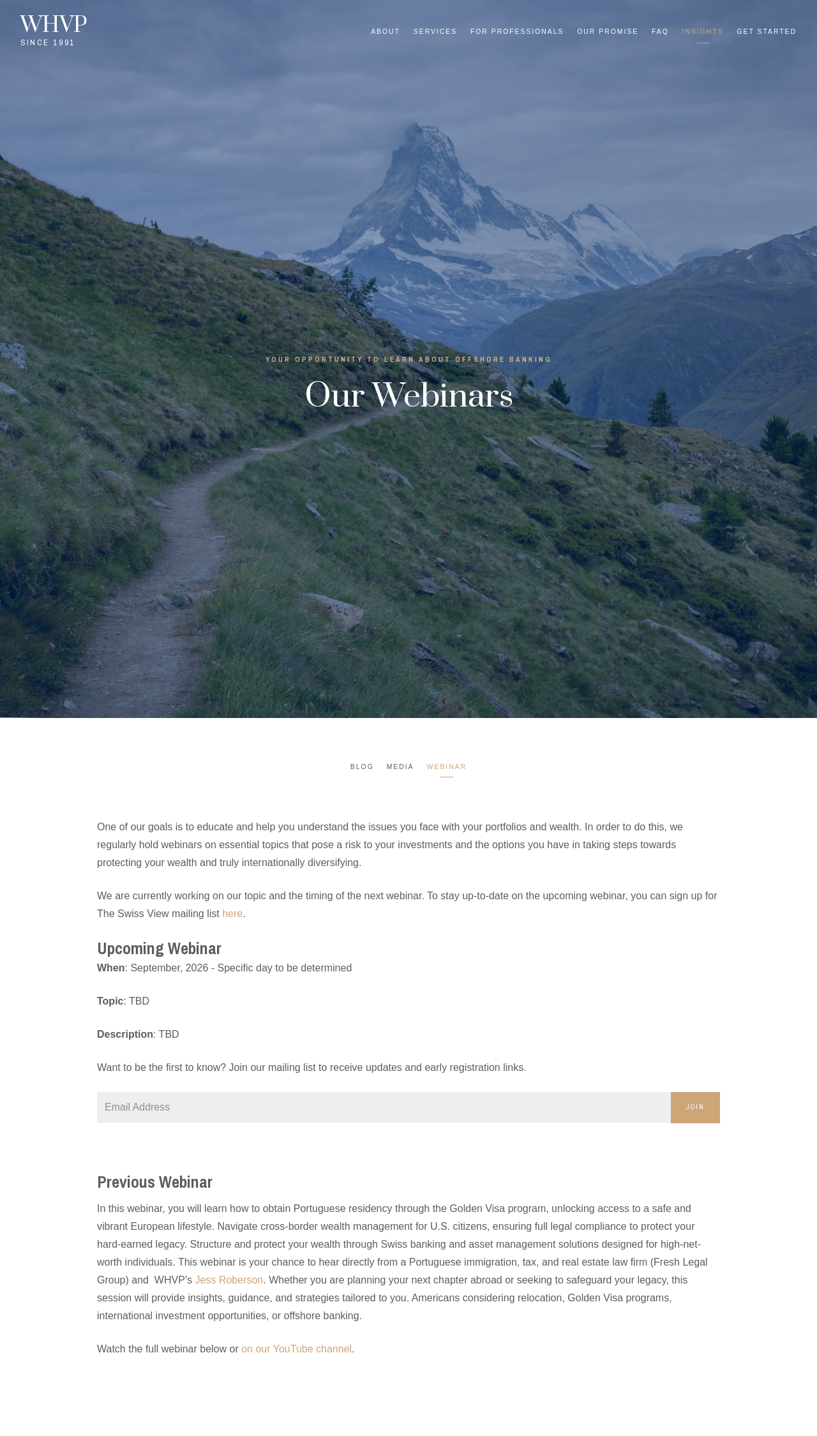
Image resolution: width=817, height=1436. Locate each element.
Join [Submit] (695, 1107)
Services (435, 31)
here (232, 913)
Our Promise (607, 31)
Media (400, 766)
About (385, 31)
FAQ (660, 31)
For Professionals (517, 31)
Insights (703, 31)
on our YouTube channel (296, 1348)
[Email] (384, 1107)
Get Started (767, 31)
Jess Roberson (229, 1280)
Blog (362, 766)
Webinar (447, 766)
